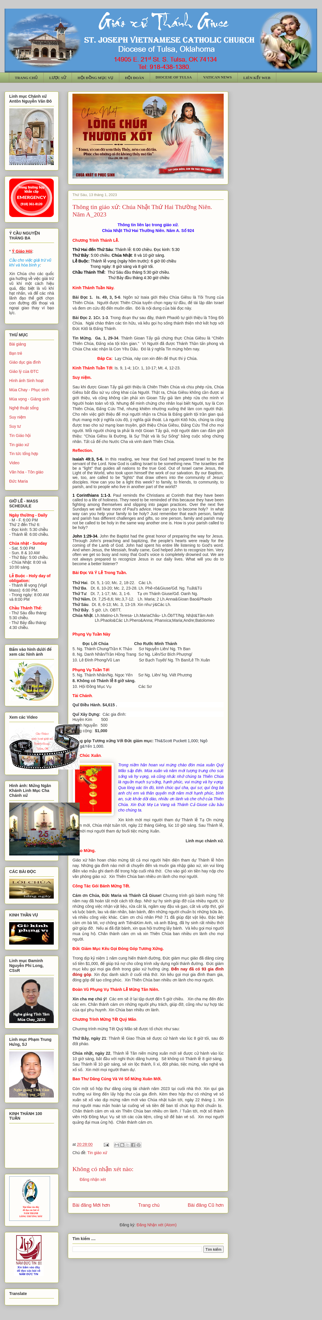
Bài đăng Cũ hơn (206, 1205)
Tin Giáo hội (20, 435)
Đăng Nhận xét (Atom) (157, 1225)
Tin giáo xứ (97, 1152)
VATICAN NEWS (217, 77)
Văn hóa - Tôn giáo (26, 472)
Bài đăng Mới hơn (91, 1205)
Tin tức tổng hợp (23, 453)
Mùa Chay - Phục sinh (29, 389)
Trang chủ (149, 1205)
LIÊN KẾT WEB (256, 78)
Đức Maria (18, 481)
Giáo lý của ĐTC (24, 371)
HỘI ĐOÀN (134, 78)
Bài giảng (17, 344)
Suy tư (15, 426)
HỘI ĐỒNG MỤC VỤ (96, 78)
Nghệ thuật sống (24, 408)
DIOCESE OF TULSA (174, 77)
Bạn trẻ (15, 353)
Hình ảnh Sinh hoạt (26, 380)
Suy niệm (17, 417)
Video (14, 463)
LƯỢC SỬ (57, 78)
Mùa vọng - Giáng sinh (29, 399)
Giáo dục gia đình (25, 362)
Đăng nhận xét (93, 1179)
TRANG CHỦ (26, 78)
